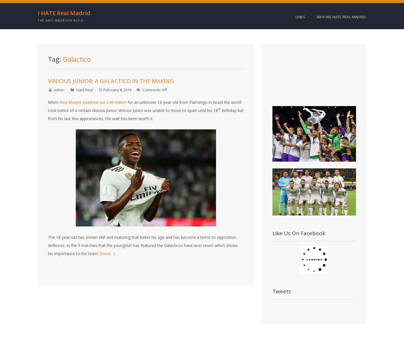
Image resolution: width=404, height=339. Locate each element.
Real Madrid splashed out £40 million (93, 102)
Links (300, 16)
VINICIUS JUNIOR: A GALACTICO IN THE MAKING (111, 81)
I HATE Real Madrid (64, 13)
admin (59, 89)
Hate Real (84, 89)
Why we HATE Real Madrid (341, 16)
